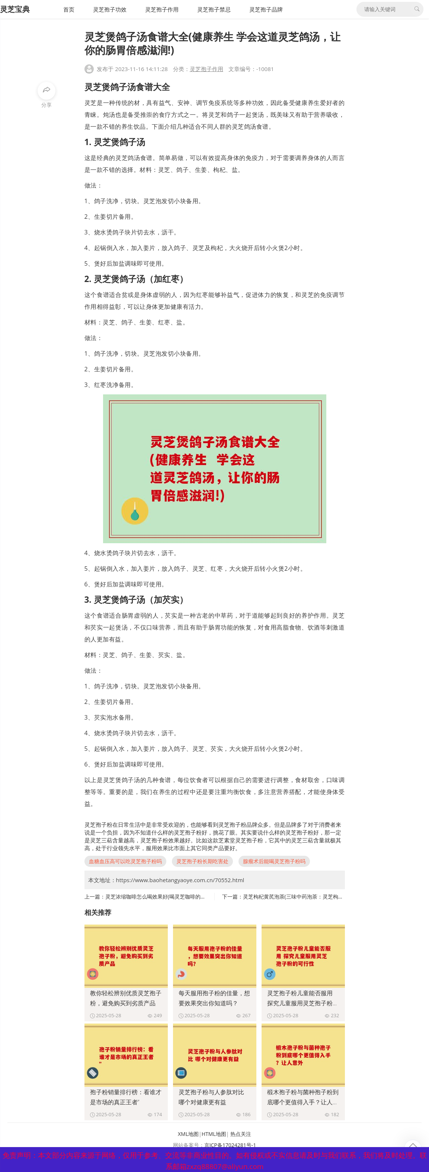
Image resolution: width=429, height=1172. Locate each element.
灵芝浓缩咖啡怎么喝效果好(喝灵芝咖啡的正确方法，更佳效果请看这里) (187, 896)
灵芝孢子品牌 (266, 9)
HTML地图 (214, 1133)
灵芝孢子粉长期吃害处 (202, 861)
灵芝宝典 (15, 9)
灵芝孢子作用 (162, 9)
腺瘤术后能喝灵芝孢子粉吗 (274, 861)
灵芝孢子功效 (110, 9)
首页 (68, 9)
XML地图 (188, 1133)
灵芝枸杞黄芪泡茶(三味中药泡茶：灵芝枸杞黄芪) (299, 896)
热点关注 (240, 1133)
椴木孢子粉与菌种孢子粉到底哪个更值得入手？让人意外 (303, 1102)
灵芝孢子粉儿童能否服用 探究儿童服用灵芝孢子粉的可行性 (303, 1003)
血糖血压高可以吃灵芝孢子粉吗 (125, 861)
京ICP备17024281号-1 (230, 1145)
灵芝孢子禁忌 (214, 9)
